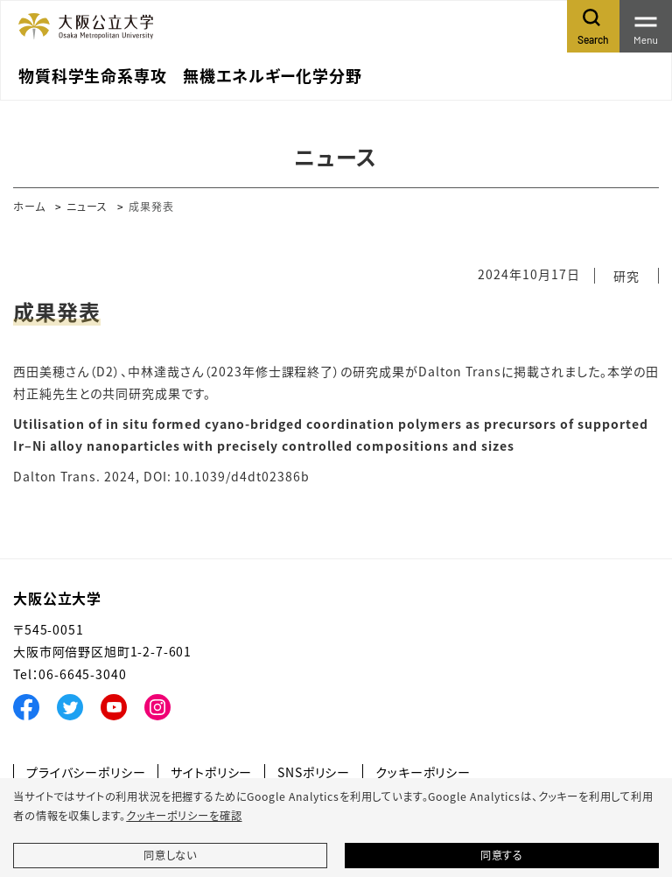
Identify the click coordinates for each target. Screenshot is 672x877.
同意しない (170, 855)
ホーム (29, 206)
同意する (501, 855)
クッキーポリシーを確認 (184, 816)
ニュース (87, 206)
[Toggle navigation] (646, 26)
